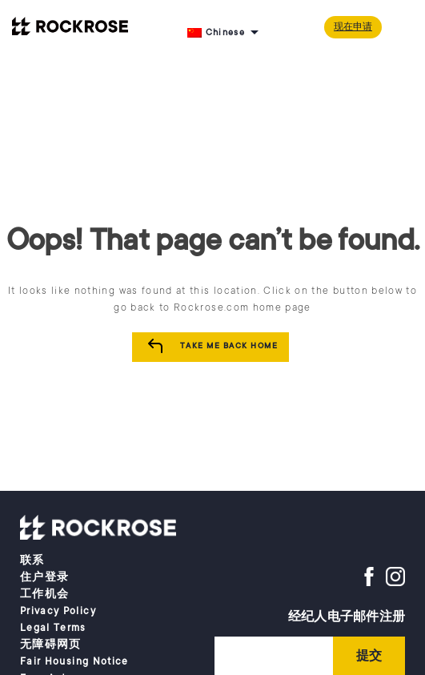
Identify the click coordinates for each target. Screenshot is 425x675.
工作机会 (44, 594)
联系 (32, 560)
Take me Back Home (229, 346)
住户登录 (44, 577)
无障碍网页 (51, 644)
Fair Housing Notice (74, 661)
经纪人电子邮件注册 (346, 616)
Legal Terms (53, 627)
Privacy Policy (58, 611)
